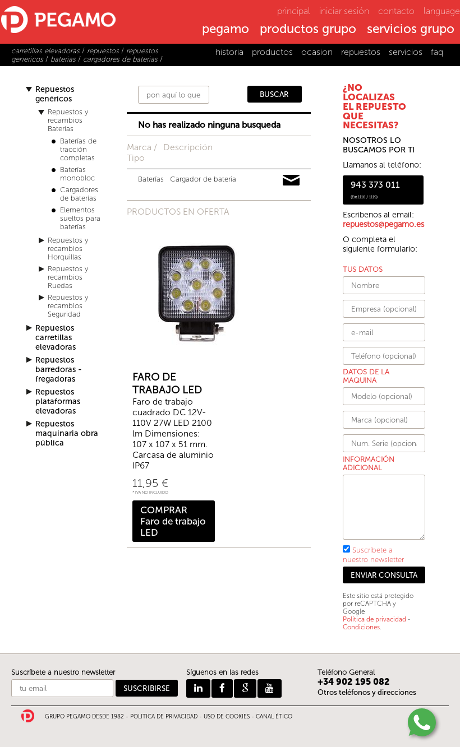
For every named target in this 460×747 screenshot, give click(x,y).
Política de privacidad (374, 619)
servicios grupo (410, 29)
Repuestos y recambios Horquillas (68, 248)
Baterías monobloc (77, 173)
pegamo (225, 29)
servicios (405, 52)
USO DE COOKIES (227, 716)
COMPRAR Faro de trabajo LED (173, 521)
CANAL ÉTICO (274, 716)
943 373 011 (375, 189)
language (442, 11)
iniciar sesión (344, 11)
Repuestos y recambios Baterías (68, 120)
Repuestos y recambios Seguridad (68, 305)
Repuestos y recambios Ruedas (68, 277)
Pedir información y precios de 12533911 (291, 180)
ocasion (317, 52)
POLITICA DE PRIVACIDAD (163, 716)
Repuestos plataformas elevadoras (57, 401)
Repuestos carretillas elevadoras (55, 337)
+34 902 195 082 (354, 681)
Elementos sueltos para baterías (80, 218)
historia (229, 52)
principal (293, 11)
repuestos (360, 52)
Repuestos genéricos (54, 94)
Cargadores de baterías (79, 193)
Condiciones (361, 627)
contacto (396, 11)
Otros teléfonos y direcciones (367, 692)
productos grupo (308, 29)
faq (437, 52)
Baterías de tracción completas (78, 149)
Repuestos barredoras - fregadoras (58, 369)
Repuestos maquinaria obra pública (66, 433)
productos (272, 52)
